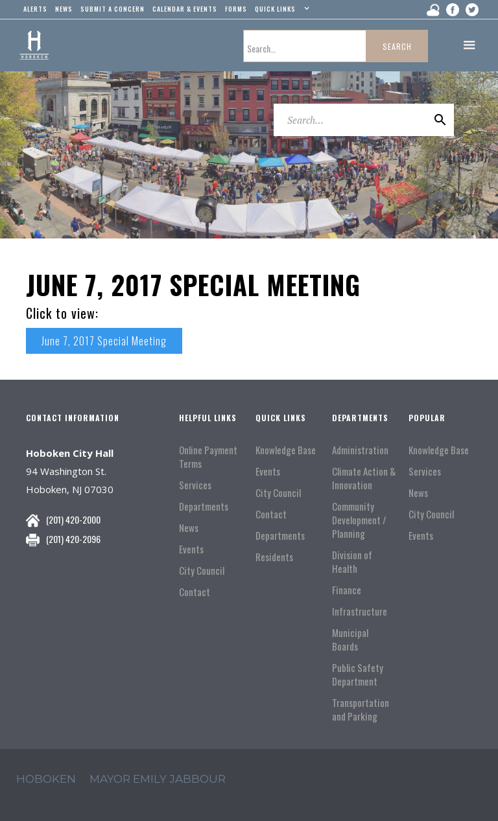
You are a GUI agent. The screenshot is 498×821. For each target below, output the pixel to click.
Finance (346, 590)
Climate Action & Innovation (364, 478)
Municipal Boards (350, 639)
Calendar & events (184, 9)
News (188, 528)
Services (195, 485)
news (64, 9)
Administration (360, 450)
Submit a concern (112, 9)
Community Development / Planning (359, 520)
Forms (236, 9)
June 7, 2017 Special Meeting (104, 341)
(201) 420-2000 (73, 519)
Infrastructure (359, 611)
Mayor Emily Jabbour (157, 778)
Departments (203, 506)
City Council (201, 570)
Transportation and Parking (360, 709)
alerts (35, 9)
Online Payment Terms (208, 456)
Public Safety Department (357, 674)
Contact (194, 592)
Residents (274, 557)
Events (191, 549)
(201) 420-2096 (73, 539)
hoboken (46, 778)
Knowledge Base (285, 450)
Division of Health (352, 561)
